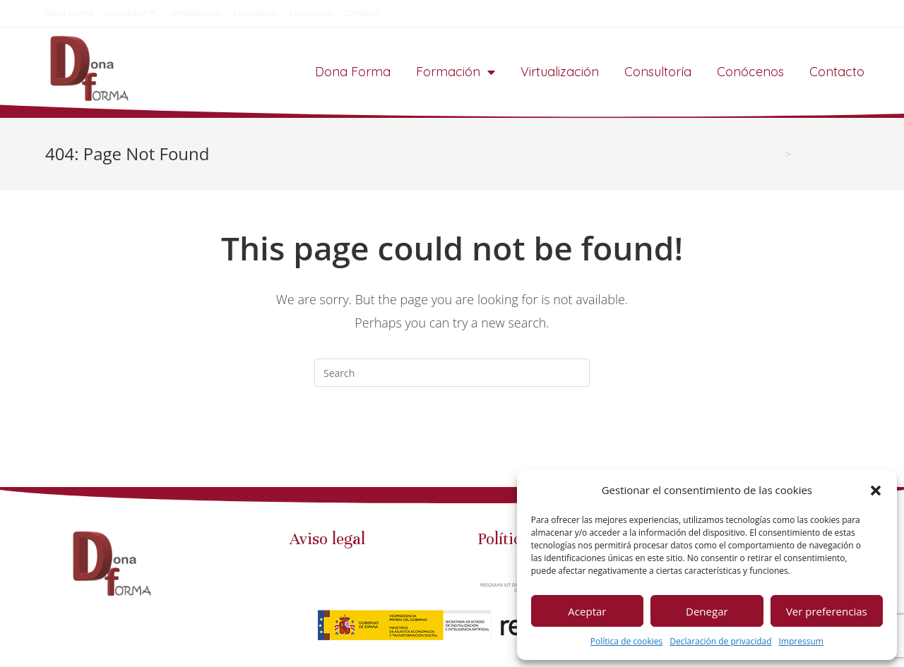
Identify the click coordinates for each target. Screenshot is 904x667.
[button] (876, 490)
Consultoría (255, 13)
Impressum (801, 641)
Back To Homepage (451, 443)
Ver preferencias (826, 611)
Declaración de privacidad (720, 641)
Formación (131, 13)
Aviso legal (327, 544)
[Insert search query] (452, 373)
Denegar (707, 611)
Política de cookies (626, 641)
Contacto (361, 13)
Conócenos (311, 13)
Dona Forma (69, 13)
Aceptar (587, 611)
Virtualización (196, 13)
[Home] (777, 154)
